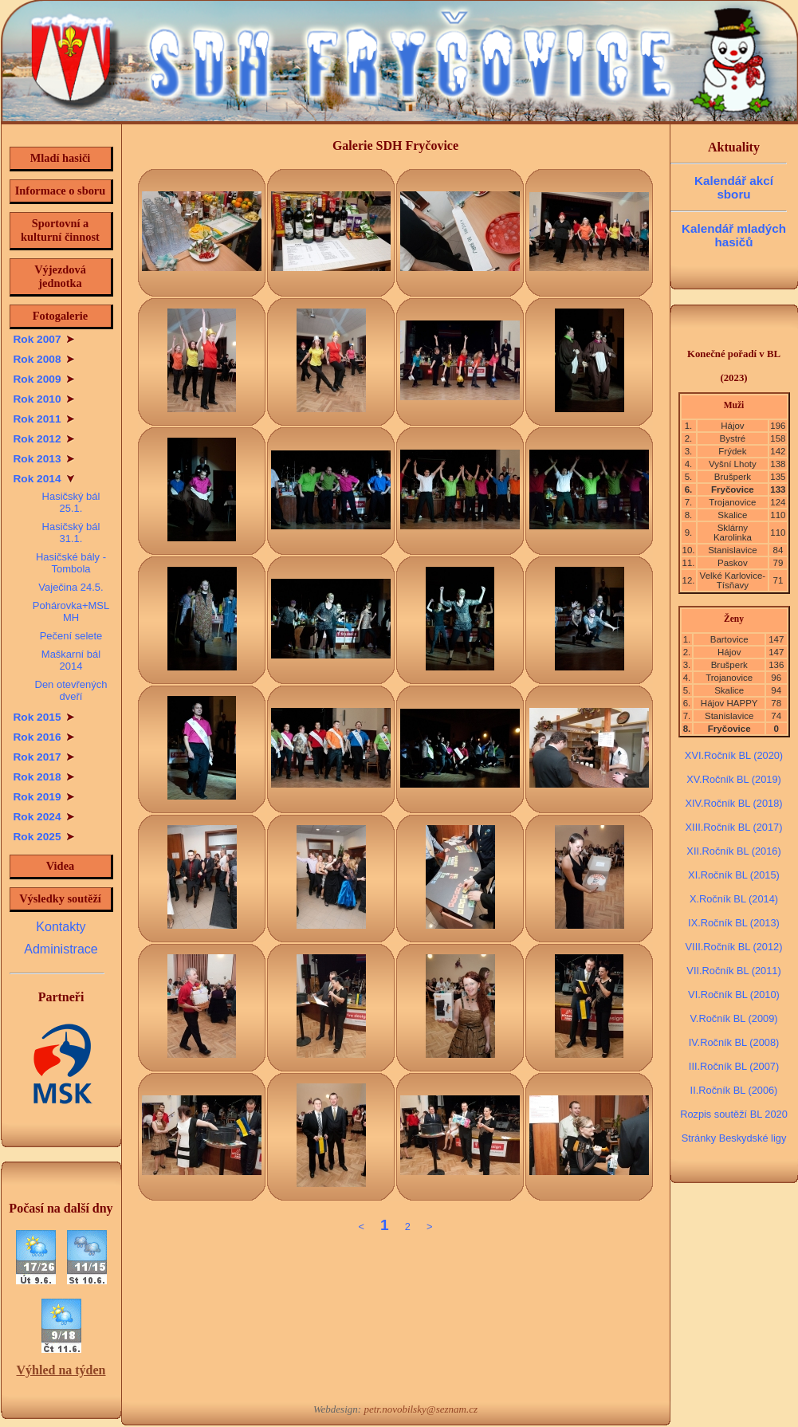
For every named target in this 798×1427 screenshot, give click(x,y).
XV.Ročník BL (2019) (733, 779)
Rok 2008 (44, 359)
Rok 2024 (44, 817)
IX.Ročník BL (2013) (734, 923)
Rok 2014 (44, 479)
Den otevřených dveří (71, 690)
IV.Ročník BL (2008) (734, 1042)
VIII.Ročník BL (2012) (734, 947)
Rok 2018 (44, 777)
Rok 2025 (44, 837)
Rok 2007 (44, 339)
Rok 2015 (44, 717)
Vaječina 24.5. (70, 587)
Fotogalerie (60, 315)
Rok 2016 (44, 737)
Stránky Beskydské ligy (734, 1138)
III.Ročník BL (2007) (734, 1066)
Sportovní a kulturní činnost (60, 230)
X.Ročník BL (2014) (734, 899)
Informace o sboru (60, 190)
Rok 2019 (44, 797)
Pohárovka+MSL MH (71, 611)
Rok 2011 (44, 419)
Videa (60, 865)
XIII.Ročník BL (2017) (734, 827)
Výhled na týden (60, 1370)
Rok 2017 (44, 757)
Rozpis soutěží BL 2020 (734, 1114)
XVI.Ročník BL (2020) (734, 755)
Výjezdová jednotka (60, 276)
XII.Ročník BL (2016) (733, 851)
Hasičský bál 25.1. (71, 502)
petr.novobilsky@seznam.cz (421, 1409)
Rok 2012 (44, 439)
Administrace (60, 949)
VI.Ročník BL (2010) (734, 994)
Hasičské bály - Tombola (71, 563)
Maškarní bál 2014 (70, 660)
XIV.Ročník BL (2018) (733, 803)
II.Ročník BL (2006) (734, 1090)
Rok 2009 (44, 379)
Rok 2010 (44, 399)
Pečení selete (71, 636)
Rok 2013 (44, 459)
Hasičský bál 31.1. (71, 532)
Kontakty (60, 927)
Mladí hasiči (60, 157)
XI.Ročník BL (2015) (734, 875)
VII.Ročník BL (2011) (733, 971)
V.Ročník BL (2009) (733, 1018)
